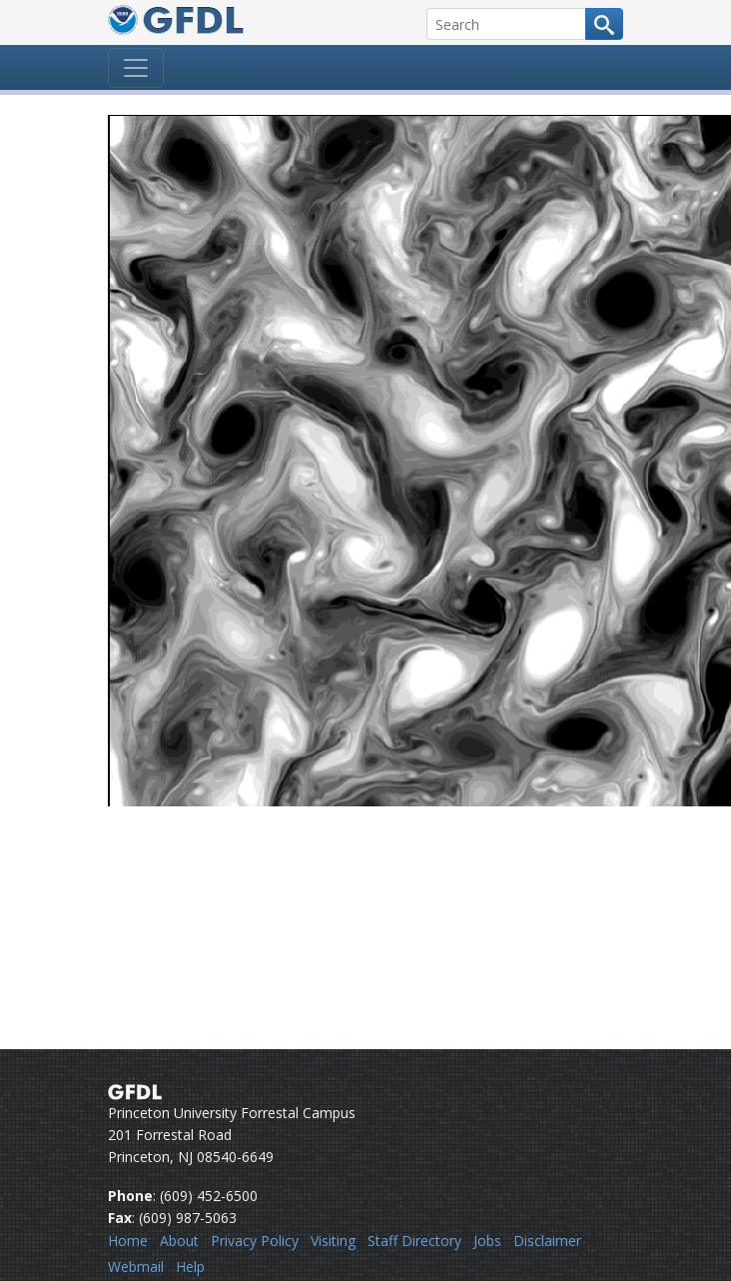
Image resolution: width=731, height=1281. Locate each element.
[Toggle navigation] (136, 68)
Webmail (136, 1266)
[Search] (506, 24)
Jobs (487, 1240)
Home (128, 1240)
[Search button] (604, 24)
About (179, 1240)
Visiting (333, 1240)
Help (190, 1266)
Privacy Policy (255, 1240)
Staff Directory (414, 1240)
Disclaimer (547, 1240)
